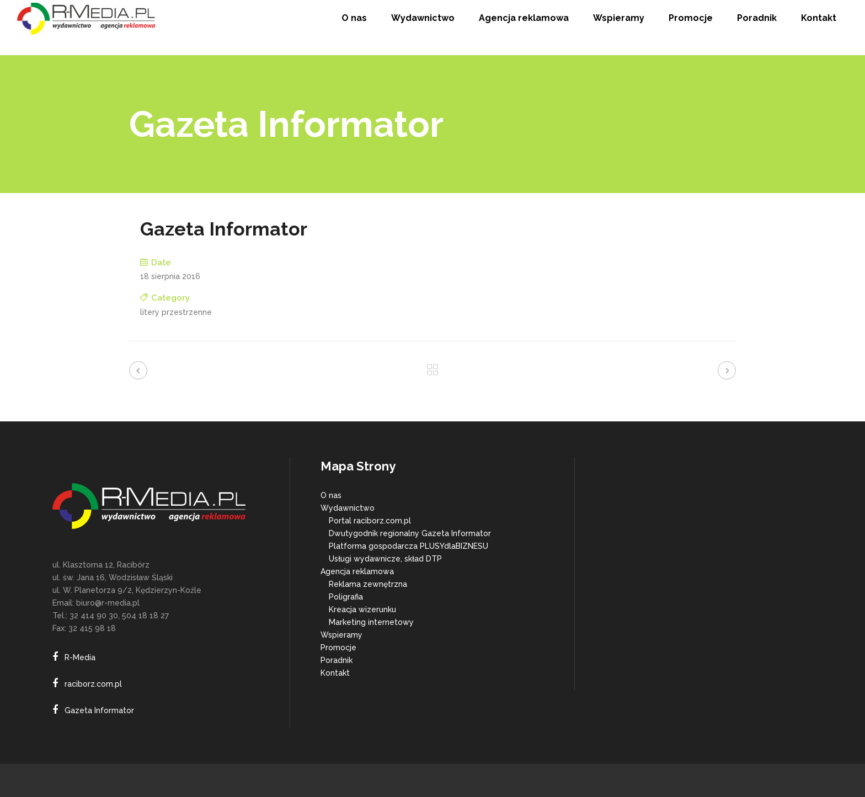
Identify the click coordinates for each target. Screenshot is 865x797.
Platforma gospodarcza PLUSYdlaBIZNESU (408, 546)
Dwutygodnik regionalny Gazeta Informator (410, 533)
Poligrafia (346, 596)
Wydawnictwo (348, 508)
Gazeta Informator (99, 710)
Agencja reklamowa (357, 571)
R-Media (80, 657)
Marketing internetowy (371, 622)
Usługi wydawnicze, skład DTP (385, 558)
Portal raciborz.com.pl (370, 520)
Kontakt (335, 672)
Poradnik (337, 660)
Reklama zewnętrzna (368, 584)
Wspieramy (341, 634)
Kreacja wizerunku (362, 609)
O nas (331, 495)
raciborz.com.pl (93, 684)
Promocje (338, 647)
